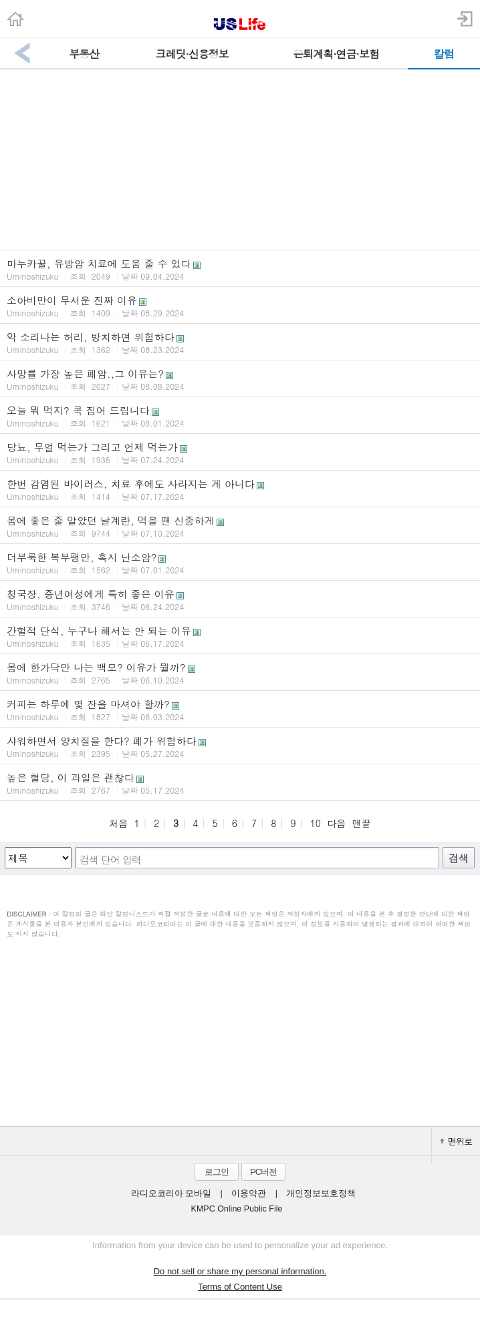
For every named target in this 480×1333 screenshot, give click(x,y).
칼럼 (444, 53)
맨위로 (456, 1141)
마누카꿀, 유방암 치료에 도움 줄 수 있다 (240, 269)
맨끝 (361, 823)
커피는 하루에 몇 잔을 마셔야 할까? (240, 709)
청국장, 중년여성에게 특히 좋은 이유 (240, 599)
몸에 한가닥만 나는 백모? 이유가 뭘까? (240, 673)
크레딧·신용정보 (192, 53)
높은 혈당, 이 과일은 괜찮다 (240, 783)
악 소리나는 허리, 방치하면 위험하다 (240, 342)
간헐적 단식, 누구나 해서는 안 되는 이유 (240, 636)
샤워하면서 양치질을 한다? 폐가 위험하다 (240, 746)
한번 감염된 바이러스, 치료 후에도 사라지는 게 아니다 (240, 489)
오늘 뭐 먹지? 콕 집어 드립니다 (240, 416)
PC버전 (263, 1172)
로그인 (217, 1172)
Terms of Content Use (240, 1287)
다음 (336, 823)
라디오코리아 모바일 (171, 1193)
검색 (459, 858)
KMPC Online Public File (237, 1209)
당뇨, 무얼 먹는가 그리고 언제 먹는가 (240, 452)
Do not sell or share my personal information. (240, 1271)
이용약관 (248, 1193)
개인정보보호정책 (321, 1193)
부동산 (84, 53)
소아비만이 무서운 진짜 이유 (240, 305)
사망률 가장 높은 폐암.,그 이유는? (240, 379)
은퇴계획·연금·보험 (336, 53)
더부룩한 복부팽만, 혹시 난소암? (240, 562)
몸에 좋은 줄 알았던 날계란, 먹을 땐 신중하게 (240, 526)
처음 (118, 823)
